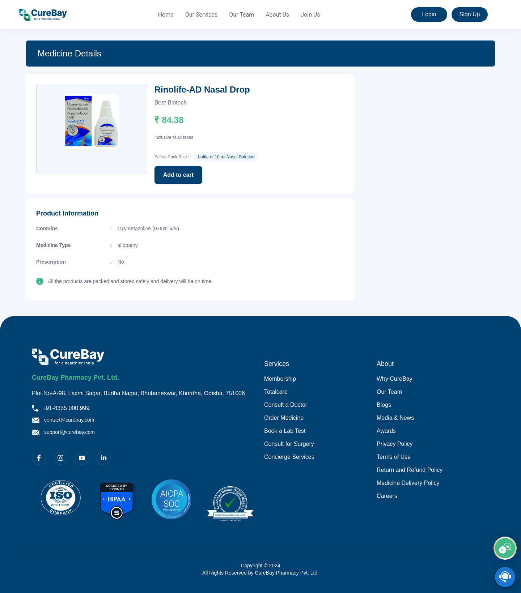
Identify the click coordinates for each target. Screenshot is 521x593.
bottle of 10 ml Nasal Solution (226, 156)
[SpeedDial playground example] (505, 577)
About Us (277, 14)
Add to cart (178, 175)
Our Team (241, 14)
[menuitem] (165, 15)
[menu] (239, 15)
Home (166, 14)
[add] (505, 548)
